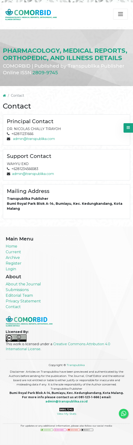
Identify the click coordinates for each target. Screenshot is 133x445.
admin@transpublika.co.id (66, 401)
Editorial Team (19, 295)
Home (11, 246)
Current (13, 252)
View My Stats (66, 413)
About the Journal (23, 284)
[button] (128, 128)
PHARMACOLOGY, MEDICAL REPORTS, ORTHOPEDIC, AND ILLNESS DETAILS (65, 54)
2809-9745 (45, 72)
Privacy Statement (23, 301)
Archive (13, 257)
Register (14, 263)
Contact (13, 307)
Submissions (17, 290)
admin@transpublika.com (34, 139)
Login (11, 269)
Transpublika (76, 365)
